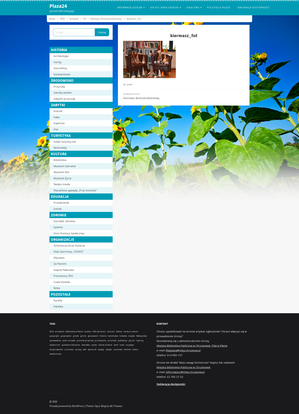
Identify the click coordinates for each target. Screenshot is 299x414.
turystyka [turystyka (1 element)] (130, 345)
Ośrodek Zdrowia (64, 221)
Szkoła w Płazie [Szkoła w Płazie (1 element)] (105, 345)
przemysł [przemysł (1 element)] (112, 340)
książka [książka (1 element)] (131, 336)
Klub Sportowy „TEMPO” (69, 251)
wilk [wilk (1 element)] (84, 349)
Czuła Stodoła (62, 282)
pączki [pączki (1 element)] (132, 340)
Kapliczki (59, 123)
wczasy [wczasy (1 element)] (78, 349)
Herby (58, 62)
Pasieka (58, 306)
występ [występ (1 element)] (101, 349)
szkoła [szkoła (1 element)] (94, 345)
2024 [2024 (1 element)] (51, 331)
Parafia (58, 300)
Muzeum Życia (62, 178)
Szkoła (58, 209)
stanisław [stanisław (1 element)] (85, 345)
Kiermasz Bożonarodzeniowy (141, 98)
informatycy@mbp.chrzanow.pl (185, 372)
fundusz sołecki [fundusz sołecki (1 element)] (131, 331)
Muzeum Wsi (61, 172)
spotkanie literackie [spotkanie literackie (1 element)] (71, 345)
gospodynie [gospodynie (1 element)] (66, 336)
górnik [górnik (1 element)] (83, 336)
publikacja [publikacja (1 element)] (122, 340)
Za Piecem (60, 263)
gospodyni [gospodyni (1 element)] (54, 336)
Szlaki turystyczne (65, 141)
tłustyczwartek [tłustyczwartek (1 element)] (56, 349)
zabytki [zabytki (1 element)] (108, 349)
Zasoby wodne (63, 92)
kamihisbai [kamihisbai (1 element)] (113, 336)
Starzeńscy (60, 68)
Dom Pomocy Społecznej (69, 233)
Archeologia (61, 56)
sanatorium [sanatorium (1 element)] (54, 345)
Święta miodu (62, 184)
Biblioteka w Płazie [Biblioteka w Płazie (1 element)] (74, 331)
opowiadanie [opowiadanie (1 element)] (55, 340)
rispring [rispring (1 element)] (139, 340)
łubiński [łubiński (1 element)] (127, 349)
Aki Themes (116, 406)
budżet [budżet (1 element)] (88, 331)
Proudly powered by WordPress (67, 406)
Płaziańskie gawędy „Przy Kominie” (75, 190)
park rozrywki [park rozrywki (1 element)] (69, 340)
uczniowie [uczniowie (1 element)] (69, 349)
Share (127, 84)
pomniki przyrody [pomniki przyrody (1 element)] (85, 340)
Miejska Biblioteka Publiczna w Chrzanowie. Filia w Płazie (192, 345)
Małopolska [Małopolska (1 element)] (141, 336)
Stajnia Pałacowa (64, 270)
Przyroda (59, 86)
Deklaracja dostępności (254, 7)
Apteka (58, 227)
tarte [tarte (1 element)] (116, 345)
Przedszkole (61, 202)
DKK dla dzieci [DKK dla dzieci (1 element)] (99, 331)
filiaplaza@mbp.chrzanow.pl (183, 350)
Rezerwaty (60, 147)
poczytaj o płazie (218, 7)
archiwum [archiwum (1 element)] (59, 331)
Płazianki (59, 257)
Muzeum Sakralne (65, 166)
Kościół (58, 111)
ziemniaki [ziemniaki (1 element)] (117, 349)
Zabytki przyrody (64, 98)
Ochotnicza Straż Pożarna (69, 245)
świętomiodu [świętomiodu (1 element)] (55, 354)
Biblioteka (60, 160)
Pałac (57, 117)
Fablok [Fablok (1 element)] (119, 331)
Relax (57, 288)
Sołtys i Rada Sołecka (164, 7)
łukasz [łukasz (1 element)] (135, 349)
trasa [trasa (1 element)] (122, 345)
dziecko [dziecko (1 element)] (111, 331)
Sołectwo (192, 7)
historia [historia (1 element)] (103, 336)
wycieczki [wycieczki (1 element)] (92, 349)
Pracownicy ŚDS (63, 276)
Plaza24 (58, 6)
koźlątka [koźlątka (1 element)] (123, 336)
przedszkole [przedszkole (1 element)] (100, 340)
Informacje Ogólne (129, 7)
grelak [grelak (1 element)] (76, 336)
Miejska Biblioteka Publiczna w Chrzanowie (183, 367)
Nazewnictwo (62, 74)
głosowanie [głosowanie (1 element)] (93, 336)
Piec (56, 129)
